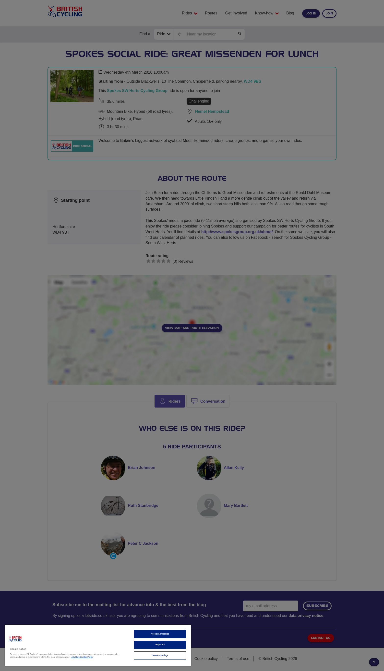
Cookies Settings (160, 655)
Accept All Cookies (160, 634)
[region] (98, 645)
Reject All (160, 645)
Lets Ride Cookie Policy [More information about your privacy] (82, 657)
